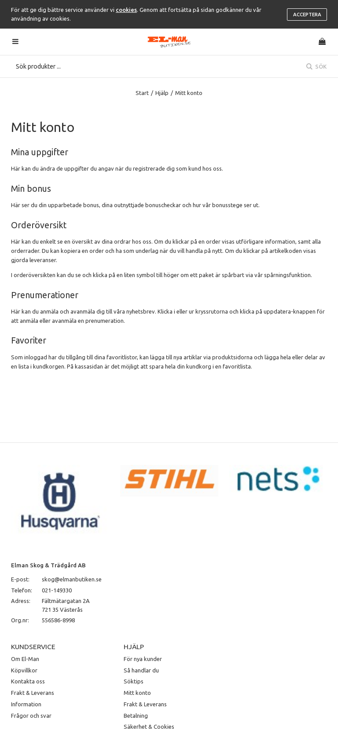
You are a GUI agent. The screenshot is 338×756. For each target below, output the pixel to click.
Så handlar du (141, 670)
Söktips (133, 681)
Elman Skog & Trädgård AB (48, 565)
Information (26, 704)
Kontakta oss (28, 681)
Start (142, 93)
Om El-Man (25, 659)
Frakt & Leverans (32, 693)
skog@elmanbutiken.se (72, 579)
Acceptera (307, 14)
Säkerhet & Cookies (149, 726)
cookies (126, 10)
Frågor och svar (31, 715)
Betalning (136, 715)
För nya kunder (143, 659)
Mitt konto (137, 693)
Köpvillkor (24, 670)
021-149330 (57, 590)
